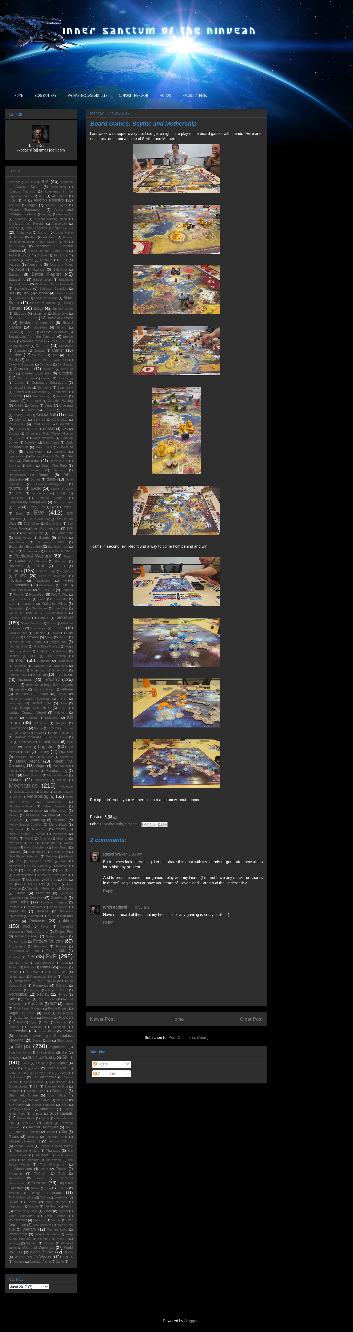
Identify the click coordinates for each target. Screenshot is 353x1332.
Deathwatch (35, 451)
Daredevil (30, 442)
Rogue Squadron (22, 1013)
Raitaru (13, 967)
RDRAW (33, 972)
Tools (61, 1173)
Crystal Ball (46, 415)
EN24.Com (16, 498)
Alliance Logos (56, 205)
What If (62, 1238)
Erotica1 (67, 507)
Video (47, 1211)
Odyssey (32, 879)
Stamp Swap (36, 1090)
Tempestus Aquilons (24, 1141)
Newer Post (102, 1019)
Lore (26, 752)
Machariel (66, 756)
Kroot (69, 728)
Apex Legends (36, 228)
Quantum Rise (19, 962)
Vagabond (15, 1206)
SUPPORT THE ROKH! (133, 95)
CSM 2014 (64, 424)
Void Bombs (55, 1216)
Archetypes (24, 232)
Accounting (58, 186)
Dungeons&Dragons (50, 484)
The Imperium (29, 1159)
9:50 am (142, 907)
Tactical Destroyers (43, 1127)
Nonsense (15, 866)
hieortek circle (18, 646)
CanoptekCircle (19, 346)
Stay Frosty (17, 1104)
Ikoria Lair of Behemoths (49, 670)
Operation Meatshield (41, 888)
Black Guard (64, 293)
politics (66, 920)
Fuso (41, 599)
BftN (26, 293)
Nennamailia (36, 851)
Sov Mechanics (44, 1077)
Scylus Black (46, 1031)
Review (43, 994)
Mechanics (23, 785)
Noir (64, 861)
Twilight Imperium (46, 1192)
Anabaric (21, 219)
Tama (17, 1131)
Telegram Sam (56, 1136)
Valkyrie (33, 1206)
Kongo (38, 728)
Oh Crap (51, 879)
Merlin (17, 796)
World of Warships (38, 1247)
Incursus (25, 679)
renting (34, 990)
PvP (51, 956)
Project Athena (37, 932)
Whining (14, 1243)
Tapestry (34, 1131)
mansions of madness (24, 770)
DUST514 (16, 489)
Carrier (58, 350)
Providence (16, 950)
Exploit (13, 551)
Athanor (14, 260)
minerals (36, 810)
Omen (56, 884)
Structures (47, 1109)
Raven (63, 967)
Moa (51, 815)
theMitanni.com (20, 1169)
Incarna (39, 674)
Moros (41, 833)
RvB (20, 1022)
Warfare (29, 1229)
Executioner (17, 542)
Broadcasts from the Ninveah (32, 337)
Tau (64, 1132)
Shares (37, 1040)
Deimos (60, 451)
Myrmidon (15, 842)
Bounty (13, 332)
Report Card (57, 990)
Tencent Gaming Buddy (56, 1146)
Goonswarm (38, 628)
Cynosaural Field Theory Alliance (49, 433)
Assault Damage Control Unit (48, 250)
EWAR (62, 537)
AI (24, 200)
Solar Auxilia (57, 1068)
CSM (69, 415)
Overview (36, 898)
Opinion (67, 888)
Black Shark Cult (45, 298)
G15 (11, 603)
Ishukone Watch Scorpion (29, 698)
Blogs (38, 308)
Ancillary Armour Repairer (27, 223)
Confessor (39, 392)
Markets (15, 779)
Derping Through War (46, 456)
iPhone (67, 689)
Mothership (113, 824)
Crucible (32, 410)
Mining (13, 815)
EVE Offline (32, 523)
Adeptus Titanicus (22, 191)
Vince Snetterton (21, 1216)
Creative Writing (60, 401)
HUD (33, 656)
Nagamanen (49, 842)
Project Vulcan (48, 941)
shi (49, 1040)
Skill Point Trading (42, 1058)
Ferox (60, 566)
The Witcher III (52, 1164)
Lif (10, 742)
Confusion (60, 392)
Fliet (64, 585)
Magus (40, 766)
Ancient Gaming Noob (50, 219)
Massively (41, 780)
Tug (48, 1188)
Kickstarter (52, 717)
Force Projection (20, 589)
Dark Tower (44, 447)
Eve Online (53, 523)
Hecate (63, 637)
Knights (61, 723)
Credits (19, 405)
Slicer (12, 1068)
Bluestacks (60, 313)
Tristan (35, 1188)
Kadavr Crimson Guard (27, 712)
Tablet (48, 1123)
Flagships (15, 580)
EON (30, 507)
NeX (18, 861)
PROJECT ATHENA (195, 95)
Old (11, 884)
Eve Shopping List (45, 528)
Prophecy (40, 946)
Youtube (18, 1261)
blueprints (40, 313)
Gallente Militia (54, 604)
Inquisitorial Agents (58, 685)
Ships (22, 1046)
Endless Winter (51, 498)
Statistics (62, 1100)
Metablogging (41, 796)
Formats (67, 589)
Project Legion (56, 936)
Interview (20, 689)
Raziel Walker (115, 854)
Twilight (14, 1192)
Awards (14, 265)
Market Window (57, 775)
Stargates (15, 1100)
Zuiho (60, 1261)
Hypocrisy (39, 665)
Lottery (43, 751)
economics (40, 493)
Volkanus (39, 1220)
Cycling (14, 433)
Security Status (29, 1035)
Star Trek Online (23, 1095)
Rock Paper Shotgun (28, 1008)
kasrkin (13, 717)
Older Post (251, 1019)
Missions (32, 815)
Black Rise (21, 298)
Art (66, 241)
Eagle (55, 488)
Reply (108, 890)
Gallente (28, 603)
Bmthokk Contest (23, 318)
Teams (14, 1137)
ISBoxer (22, 694)
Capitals (42, 345)
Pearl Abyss (58, 907)
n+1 (31, 842)
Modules (60, 820)
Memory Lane (63, 791)
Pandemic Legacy (53, 902)
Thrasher (15, 1173)
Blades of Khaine (43, 303)
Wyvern (45, 1256)
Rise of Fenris (47, 999)
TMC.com (40, 1173)
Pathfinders (34, 907)
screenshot (18, 1031)
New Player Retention (24, 856)
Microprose (54, 801)
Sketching (15, 1057)
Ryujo (33, 1022)
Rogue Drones (58, 1008)
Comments (104, 1073)
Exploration (31, 551)
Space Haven (33, 1081)
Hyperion (20, 665)
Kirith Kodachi (115, 907)
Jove (63, 703)
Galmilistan (39, 608)
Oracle (20, 893)
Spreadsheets (18, 1086)
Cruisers (67, 410)
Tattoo (50, 1131)
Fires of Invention (53, 576)
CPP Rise (34, 400)
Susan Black (25, 1118)
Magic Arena (27, 761)
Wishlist (49, 1243)
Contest (15, 396)
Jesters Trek (41, 703)
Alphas (31, 214)
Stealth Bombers (43, 1104)
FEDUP (39, 566)
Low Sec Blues (24, 756)
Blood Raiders (63, 308)
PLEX (51, 916)
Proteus (61, 946)
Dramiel (44, 475)
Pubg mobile (56, 951)
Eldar (61, 493)
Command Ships (20, 387)
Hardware (31, 637)
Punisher (15, 957)
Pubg (35, 950)
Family (68, 556)
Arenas (18, 237)
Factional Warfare (32, 556)
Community (65, 387)
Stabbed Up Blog (56, 1086)
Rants (45, 967)
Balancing (60, 269)
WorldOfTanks (42, 1252)
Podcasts (37, 921)
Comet (19, 382)
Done (30, 465)
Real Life (57, 972)
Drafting (59, 470)
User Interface (56, 1202)
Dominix (14, 465)
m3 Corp (47, 756)
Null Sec (45, 870)
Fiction (15, 570)
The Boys (41, 1155)
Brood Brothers (33, 341)
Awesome (34, 265)
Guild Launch (18, 632)
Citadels (66, 373)
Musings (62, 838)
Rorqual (47, 1017)
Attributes (46, 260)
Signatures (58, 1047)
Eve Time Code (32, 533)
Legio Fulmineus (61, 733)
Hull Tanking (56, 656)
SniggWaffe (31, 1068)
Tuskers (62, 1188)
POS (26, 926)
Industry (51, 679)
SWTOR (28, 1123)
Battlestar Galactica (53, 288)
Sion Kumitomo (19, 1052)
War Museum (42, 1224)
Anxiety (14, 228)
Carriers (15, 355)
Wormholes (23, 1257)
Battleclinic (17, 279)
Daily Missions (43, 437)
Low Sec (66, 752)
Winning (31, 1243)
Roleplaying (65, 1013)
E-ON (36, 488)
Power (45, 926)
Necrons (15, 852)
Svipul (45, 1118)
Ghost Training (31, 623)
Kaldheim (60, 712)
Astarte (42, 255)
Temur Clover (23, 1146)
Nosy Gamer (38, 866)
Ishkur (43, 694)
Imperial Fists (18, 674)
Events (44, 538)
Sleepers (42, 1063)
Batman (14, 275)
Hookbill (14, 656)
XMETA (67, 1257)
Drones (35, 479)
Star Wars (57, 1095)
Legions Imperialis (27, 737)
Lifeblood (25, 742)
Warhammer (18, 1234)
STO (64, 1104)
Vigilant (63, 1211)
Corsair (14, 401)
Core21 (62, 396)
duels (51, 479)
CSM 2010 (59, 419)
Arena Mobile (64, 232)
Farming (60, 561)
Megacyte (66, 786)
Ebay (69, 488)
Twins (44, 1197)
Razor (13, 972)
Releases (15, 990)
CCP (55, 355)
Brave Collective (54, 332)
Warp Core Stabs (47, 1234)
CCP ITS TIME (36, 359)
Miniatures (58, 811)
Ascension (43, 246)
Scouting (59, 1027)
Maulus (62, 780)
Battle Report (46, 274)
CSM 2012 (17, 424)
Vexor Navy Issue (26, 1211)
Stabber (14, 1090)
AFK (42, 196)
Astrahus (60, 255)
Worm (68, 1252)
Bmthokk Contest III (36, 323)
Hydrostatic (65, 660)
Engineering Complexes (27, 502)
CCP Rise (61, 359)
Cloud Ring (65, 378)
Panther (14, 907)
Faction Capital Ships (58, 551)
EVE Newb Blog (39, 519)
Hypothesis (60, 665)
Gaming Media (19, 617)
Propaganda (17, 946)
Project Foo (64, 932)
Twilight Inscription (21, 1197)
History (42, 651)
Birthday (42, 293)
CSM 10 (20, 419)
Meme (44, 791)
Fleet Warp (47, 585)
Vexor (68, 1206)
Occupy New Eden (53, 874)
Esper (20, 513)
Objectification (23, 874)
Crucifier (50, 410)
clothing (46, 378)
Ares (33, 237)
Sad (46, 1022)
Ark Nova (49, 237)
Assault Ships (19, 255)
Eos (42, 507)
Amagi (47, 214)
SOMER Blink (18, 1072)
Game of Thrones (23, 612)
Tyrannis (60, 1197)
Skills (67, 1057)
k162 (63, 708)
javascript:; (16, 703)
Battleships (22, 288)
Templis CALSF (60, 1141)
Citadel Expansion (36, 373)
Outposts (43, 893)
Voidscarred (18, 1220)
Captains (20, 350)
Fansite (41, 561)
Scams (13, 1027)
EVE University (61, 533)
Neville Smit (59, 851)
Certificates (65, 364)
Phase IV (17, 911)
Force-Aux (46, 590)
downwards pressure (24, 470)
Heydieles (58, 642)
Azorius (38, 269)
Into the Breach (44, 689)
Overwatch (59, 898)
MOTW (13, 838)
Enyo (17, 507)
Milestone (15, 810)
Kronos (53, 728)
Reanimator (16, 976)
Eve (39, 512)
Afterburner (59, 196)
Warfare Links (57, 1229)
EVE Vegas (23, 537)
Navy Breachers (35, 847)
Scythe (131, 824)
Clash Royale (26, 378)
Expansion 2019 (51, 542)
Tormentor (15, 1178)
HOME (18, 95)
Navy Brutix (60, 847)
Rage (64, 962)
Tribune (39, 1182)
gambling (61, 608)
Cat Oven (38, 355)
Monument (39, 829)
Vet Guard (51, 1206)
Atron (29, 260)
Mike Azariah (54, 806)
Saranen (62, 1022)
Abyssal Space (27, 187)
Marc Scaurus (32, 775)
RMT (53, 1004)
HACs (55, 632)
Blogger (190, 1321)
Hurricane (44, 660)
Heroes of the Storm (25, 641)
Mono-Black (58, 824)
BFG (12, 293)
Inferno (14, 685)
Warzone (44, 1238)
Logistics (46, 746)
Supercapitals (61, 1113)
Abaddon (67, 182)
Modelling (37, 820)
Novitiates (60, 866)
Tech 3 (32, 1136)
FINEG (21, 576)
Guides (59, 628)
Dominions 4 (58, 461)
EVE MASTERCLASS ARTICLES (87, 95)
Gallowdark (16, 608)
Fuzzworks (60, 599)
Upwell (32, 1202)
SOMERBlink (44, 1072)
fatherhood (16, 566)
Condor (19, 392)
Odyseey (15, 879)
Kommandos (18, 728)
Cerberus (46, 364)
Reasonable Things (43, 976)
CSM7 (34, 428)
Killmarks (40, 723)
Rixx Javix (35, 1004)
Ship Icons (65, 1040)
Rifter (13, 999)
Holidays (61, 651)
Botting (61, 327)
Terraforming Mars (26, 1150)
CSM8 (50, 429)
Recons (67, 976)
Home (177, 1019)
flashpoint (42, 580)
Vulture (56, 1220)
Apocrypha (64, 227)
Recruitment (22, 981)
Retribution (18, 994)
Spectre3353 (58, 1081)
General (64, 617)
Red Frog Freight (49, 981)
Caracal (39, 350)
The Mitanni (53, 1159)
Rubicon (66, 1017)
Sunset (37, 1113)
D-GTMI (19, 437)
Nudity (28, 870)
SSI (35, 1086)
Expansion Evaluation (25, 547)
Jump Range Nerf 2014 (29, 708)
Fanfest (21, 561)
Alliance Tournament (26, 210)
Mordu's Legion (19, 833)
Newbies (52, 856)
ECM (19, 493)
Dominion (31, 461)
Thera (44, 1168)
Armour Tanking (46, 241)
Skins (25, 1063)
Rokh (46, 1013)
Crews (34, 405)
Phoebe (42, 911)
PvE (30, 956)
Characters (23, 369)
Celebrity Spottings (21, 364)
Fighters (67, 571)
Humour (17, 660)
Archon (42, 232)
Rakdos (29, 967)
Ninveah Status (41, 861)
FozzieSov (37, 594)
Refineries (40, 985)
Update (13, 1202)
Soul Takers (17, 1077)
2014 (30, 182)
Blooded (20, 313)
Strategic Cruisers (21, 1109)
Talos (69, 1127)
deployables (17, 456)
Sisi (64, 1052)
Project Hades (26, 936)
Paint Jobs (18, 902)
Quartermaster (44, 962)
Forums (18, 594)
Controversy (41, 396)
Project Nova (18, 941)
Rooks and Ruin (25, 1017)
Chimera (48, 369)
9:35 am (135, 854)
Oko (65, 879)
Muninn (45, 838)
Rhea (63, 994)
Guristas (39, 632)
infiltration (32, 684)
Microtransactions (21, 806)
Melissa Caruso (23, 791)
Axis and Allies (61, 265)
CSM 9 (19, 428)
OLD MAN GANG (32, 884)
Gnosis (52, 623)
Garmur (43, 617)
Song (63, 1072)
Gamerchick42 (56, 612)
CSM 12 (39, 419)
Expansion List (58, 546)
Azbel (19, 269)
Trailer (39, 1178)
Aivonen (14, 205)
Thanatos (53, 1151)
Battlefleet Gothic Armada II (54, 284)
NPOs (13, 870)
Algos (32, 205)
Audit (63, 260)
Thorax (61, 1169)
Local (27, 747)
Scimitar (35, 1027)
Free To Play (59, 594)
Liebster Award (58, 737)
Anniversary (60, 223)
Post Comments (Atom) (189, 1037)
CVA (65, 428)
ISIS (62, 698)
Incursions (64, 674)
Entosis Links (63, 502)
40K (44, 181)
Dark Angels (51, 442)
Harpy (49, 637)
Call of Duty (60, 341)
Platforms (35, 916)
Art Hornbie (17, 246)
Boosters (40, 327)
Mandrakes (60, 765)
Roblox (68, 1003)
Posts (100, 1064)
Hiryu (26, 651)
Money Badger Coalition (25, 824)
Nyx (61, 870)
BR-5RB (30, 332)
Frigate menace (20, 599)
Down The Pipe (54, 465)
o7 (71, 870)
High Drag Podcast (47, 646)
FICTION (165, 95)
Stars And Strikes (39, 1100)
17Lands (14, 182)
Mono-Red (16, 829)
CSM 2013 (40, 424)
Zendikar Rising (40, 1261)
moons (60, 829)
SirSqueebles (46, 1052)
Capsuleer (66, 346)
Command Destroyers (49, 383)
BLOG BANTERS (45, 95)
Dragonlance (17, 474)
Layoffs (39, 733)
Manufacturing (56, 771)
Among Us (65, 214)
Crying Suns (22, 415)
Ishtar (62, 694)
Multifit (29, 838)
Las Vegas (21, 733)
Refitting (61, 985)
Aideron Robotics (49, 200)
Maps (13, 775)
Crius (48, 405)
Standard (60, 1091)
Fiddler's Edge (46, 571)
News (68, 856)
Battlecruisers (42, 279)
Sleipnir (61, 1063)
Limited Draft (49, 742)
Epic (53, 507)
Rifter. (27, 999)
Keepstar (32, 717)
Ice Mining (16, 670)
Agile (12, 200)
